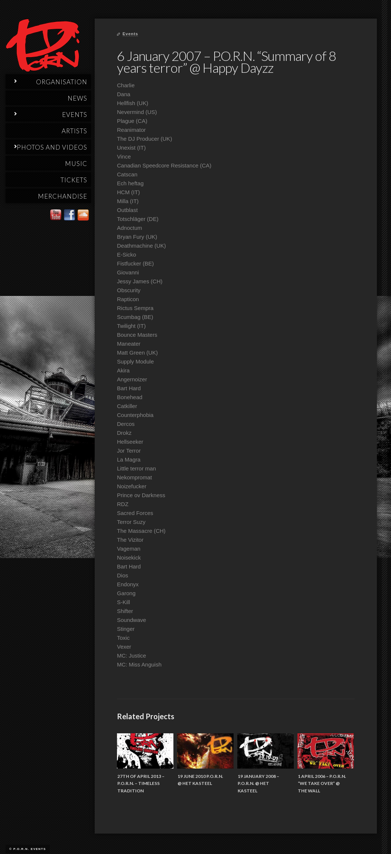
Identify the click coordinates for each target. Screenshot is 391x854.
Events (130, 34)
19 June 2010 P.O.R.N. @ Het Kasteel (200, 779)
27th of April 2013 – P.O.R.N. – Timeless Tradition (140, 783)
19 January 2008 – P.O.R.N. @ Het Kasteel (258, 783)
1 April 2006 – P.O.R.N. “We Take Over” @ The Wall (322, 783)
